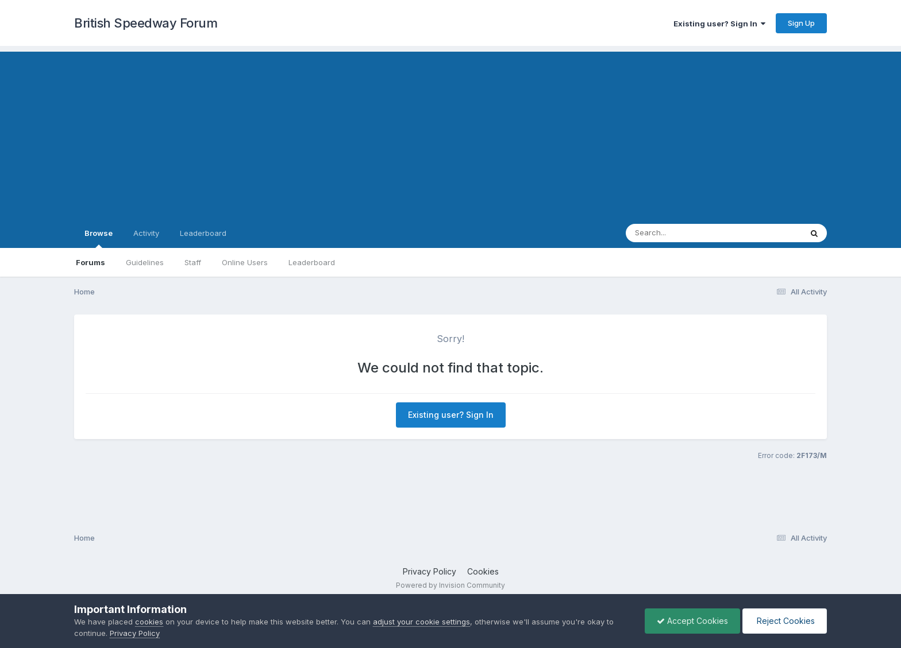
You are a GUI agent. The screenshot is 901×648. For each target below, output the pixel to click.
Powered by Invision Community (450, 585)
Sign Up (801, 23)
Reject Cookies (784, 621)
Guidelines (145, 262)
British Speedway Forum (145, 22)
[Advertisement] (450, 132)
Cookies (483, 571)
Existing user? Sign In (719, 23)
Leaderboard (311, 262)
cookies (149, 621)
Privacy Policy (429, 571)
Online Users (245, 262)
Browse (98, 238)
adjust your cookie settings (421, 621)
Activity (146, 233)
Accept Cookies (692, 621)
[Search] (682, 233)
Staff (192, 262)
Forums (90, 262)
